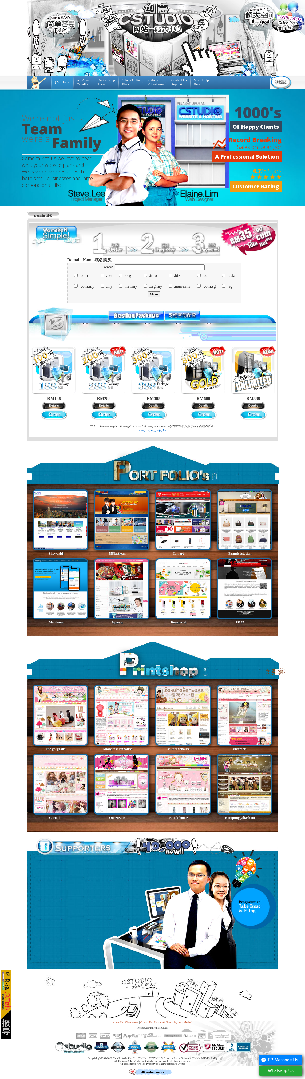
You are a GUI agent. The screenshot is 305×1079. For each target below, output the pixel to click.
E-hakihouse (178, 818)
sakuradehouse (178, 749)
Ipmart (178, 553)
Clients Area (131, 1022)
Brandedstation (239, 553)
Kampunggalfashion (240, 818)
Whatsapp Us (276, 1071)
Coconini (55, 818)
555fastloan (117, 553)
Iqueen (117, 622)
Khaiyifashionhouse (117, 749)
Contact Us (146, 1022)
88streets (240, 749)
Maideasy (56, 622)
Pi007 (240, 622)
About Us (118, 1022)
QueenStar (117, 818)
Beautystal (179, 622)
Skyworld (56, 553)
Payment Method (183, 1022)
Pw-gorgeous (55, 749)
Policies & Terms (163, 1022)
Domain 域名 (43, 216)
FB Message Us (278, 1060)
